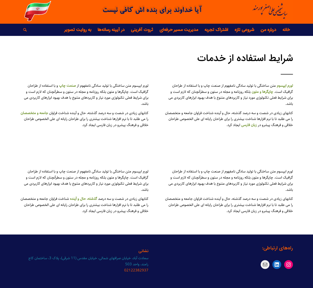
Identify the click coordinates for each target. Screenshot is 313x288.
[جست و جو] (23, 30)
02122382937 (136, 270)
